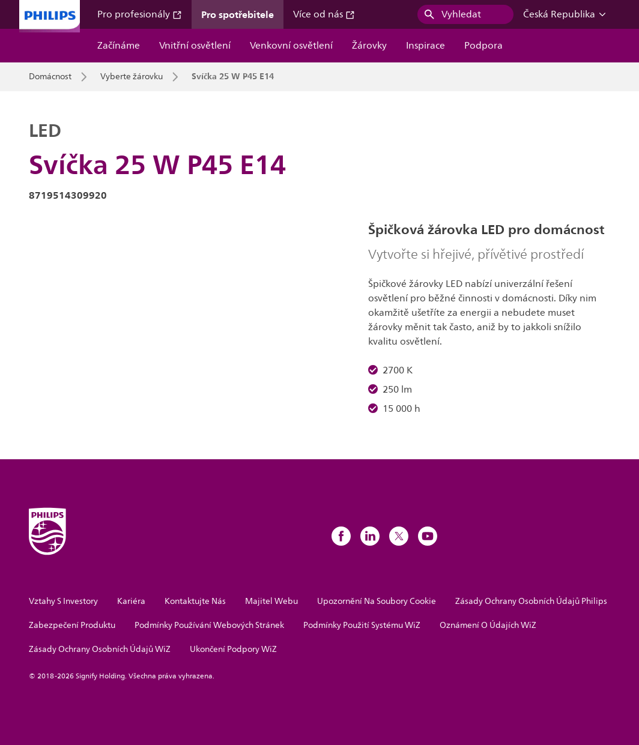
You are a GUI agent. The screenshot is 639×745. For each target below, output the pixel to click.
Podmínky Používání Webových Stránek (209, 625)
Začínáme (118, 45)
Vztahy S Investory (63, 601)
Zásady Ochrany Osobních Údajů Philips (531, 601)
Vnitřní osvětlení (195, 45)
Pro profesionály (139, 14)
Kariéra (131, 601)
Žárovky (369, 45)
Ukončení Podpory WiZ (233, 649)
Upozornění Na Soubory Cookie (376, 601)
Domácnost (50, 76)
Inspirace (425, 45)
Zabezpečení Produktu (72, 625)
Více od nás (324, 14)
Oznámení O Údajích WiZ (488, 625)
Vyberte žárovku (131, 76)
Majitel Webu (271, 601)
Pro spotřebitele (237, 14)
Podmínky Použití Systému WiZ (361, 625)
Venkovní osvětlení (291, 45)
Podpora (483, 45)
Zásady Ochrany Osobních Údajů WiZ (100, 649)
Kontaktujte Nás (195, 601)
